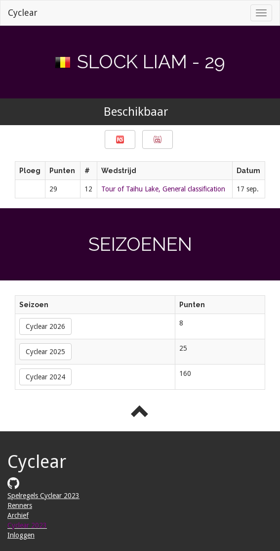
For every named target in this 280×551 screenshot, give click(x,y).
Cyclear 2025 (45, 352)
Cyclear (23, 12)
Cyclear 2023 (27, 525)
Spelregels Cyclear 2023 (43, 496)
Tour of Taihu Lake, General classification (163, 189)
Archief (18, 515)
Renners (19, 505)
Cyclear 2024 (45, 377)
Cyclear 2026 (45, 326)
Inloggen (21, 535)
